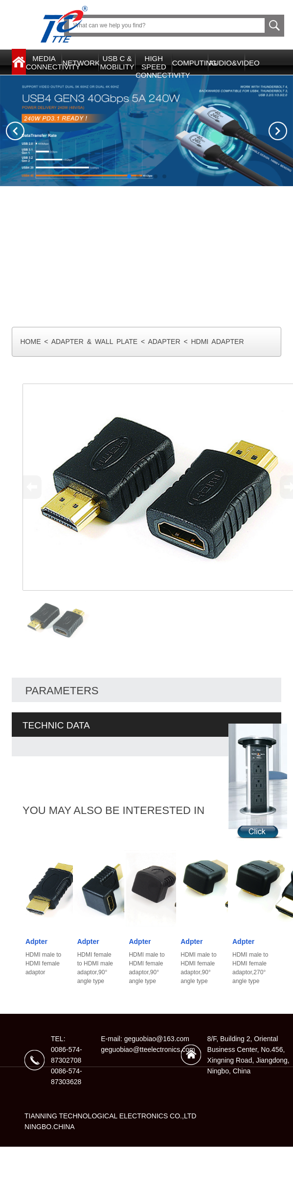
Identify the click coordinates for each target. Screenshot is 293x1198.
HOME (30, 341)
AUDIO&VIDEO (226, 63)
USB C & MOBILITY (117, 62)
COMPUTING (190, 63)
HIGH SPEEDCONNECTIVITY (153, 66)
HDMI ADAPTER (217, 341)
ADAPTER (164, 341)
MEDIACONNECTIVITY (44, 62)
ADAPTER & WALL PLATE (94, 341)
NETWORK (80, 63)
